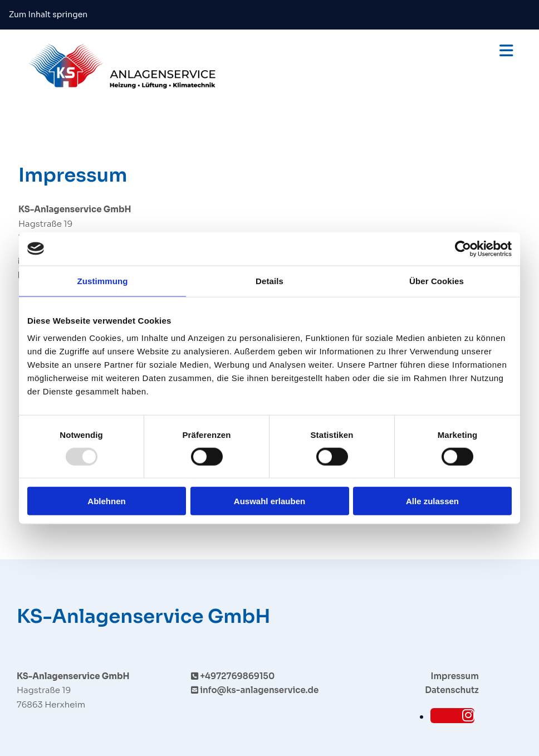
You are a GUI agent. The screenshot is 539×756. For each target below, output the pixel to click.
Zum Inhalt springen (48, 14)
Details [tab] (269, 280)
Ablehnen (106, 501)
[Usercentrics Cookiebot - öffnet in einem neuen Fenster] (463, 248)
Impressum (455, 676)
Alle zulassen (432, 501)
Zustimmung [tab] (102, 280)
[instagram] (468, 715)
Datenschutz (452, 690)
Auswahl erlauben (269, 501)
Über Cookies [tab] (436, 280)
